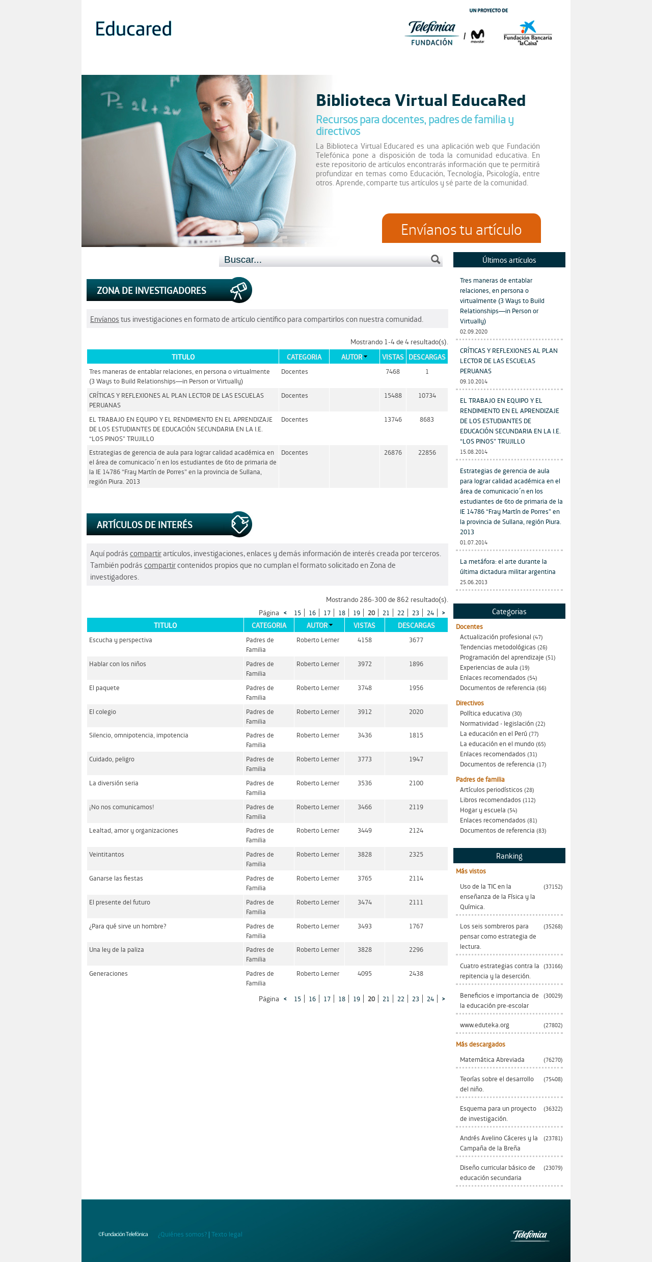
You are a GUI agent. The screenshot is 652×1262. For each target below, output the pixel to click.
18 (341, 612)
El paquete (104, 687)
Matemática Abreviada (492, 1059)
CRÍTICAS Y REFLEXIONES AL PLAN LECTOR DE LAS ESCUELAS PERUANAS (509, 360)
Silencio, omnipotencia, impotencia (138, 734)
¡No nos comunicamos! (121, 806)
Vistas (393, 356)
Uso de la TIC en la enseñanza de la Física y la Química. (497, 896)
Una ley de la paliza (116, 949)
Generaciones (108, 973)
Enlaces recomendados (493, 677)
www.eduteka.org (484, 1024)
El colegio (102, 711)
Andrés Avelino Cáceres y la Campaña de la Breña (499, 1143)
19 (356, 612)
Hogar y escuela (483, 809)
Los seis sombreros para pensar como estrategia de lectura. (498, 936)
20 (371, 612)
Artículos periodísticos (491, 789)
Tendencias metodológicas (498, 646)
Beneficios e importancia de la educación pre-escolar (499, 1000)
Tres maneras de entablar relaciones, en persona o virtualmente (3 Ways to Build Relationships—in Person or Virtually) (502, 300)
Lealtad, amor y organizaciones (133, 830)
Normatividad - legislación (497, 723)
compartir (145, 553)
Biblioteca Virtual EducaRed (421, 99)
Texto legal (226, 1234)
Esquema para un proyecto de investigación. (498, 1113)
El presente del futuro (119, 902)
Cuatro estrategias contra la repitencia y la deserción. (499, 970)
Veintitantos (106, 854)
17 (327, 612)
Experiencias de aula (489, 667)
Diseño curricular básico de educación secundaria (497, 1172)
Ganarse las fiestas (116, 878)
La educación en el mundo (497, 743)
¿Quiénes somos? (182, 1234)
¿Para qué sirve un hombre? (127, 925)
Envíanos (104, 318)
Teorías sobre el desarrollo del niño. (497, 1083)
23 (415, 612)
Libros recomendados (490, 799)
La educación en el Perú (493, 733)
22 (400, 612)
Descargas (427, 356)
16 (312, 612)
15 (297, 612)
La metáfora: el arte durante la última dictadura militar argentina (508, 566)
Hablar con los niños (117, 663)
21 (386, 612)
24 (430, 612)
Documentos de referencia (497, 687)
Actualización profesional (495, 636)
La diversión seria (114, 782)
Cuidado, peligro (111, 758)
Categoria (304, 356)
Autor (351, 356)
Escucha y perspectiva (120, 639)
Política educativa (485, 713)
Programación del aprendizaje (502, 657)
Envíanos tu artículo (461, 228)
